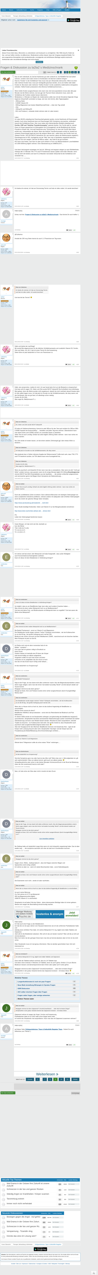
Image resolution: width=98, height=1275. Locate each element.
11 (75, 72)
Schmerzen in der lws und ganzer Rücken (25, 1189)
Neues (11, 10)
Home (4, 10)
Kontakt (13, 1263)
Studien (67, 10)
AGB (49, 1263)
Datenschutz (32, 1263)
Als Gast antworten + (8, 72)
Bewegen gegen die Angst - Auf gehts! (23, 1217)
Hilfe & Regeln (57, 10)
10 (72, 72)
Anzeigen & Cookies (41, 1263)
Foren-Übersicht (6, 1244)
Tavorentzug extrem (15, 1199)
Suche (32, 10)
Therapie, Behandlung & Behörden (22, 1244)
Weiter (75, 1079)
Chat (47, 10)
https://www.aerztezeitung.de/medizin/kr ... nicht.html (31, 503)
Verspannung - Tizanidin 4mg (19, 1231)
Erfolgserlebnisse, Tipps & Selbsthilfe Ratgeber (48, 1244)
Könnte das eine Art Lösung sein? (21, 1236)
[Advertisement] (47, 583)
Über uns (18, 1263)
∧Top (94, 1273)
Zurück (30, 1079)
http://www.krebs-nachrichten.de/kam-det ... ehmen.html (32, 511)
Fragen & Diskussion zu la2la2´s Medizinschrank (31, 67)
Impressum (25, 1263)
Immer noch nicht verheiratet (19, 1203)
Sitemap (67, 1263)
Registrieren (65, 13)
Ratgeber (40, 10)
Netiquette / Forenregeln (58, 1263)
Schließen (39, 62)
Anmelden (76, 13)
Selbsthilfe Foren (22, 10)
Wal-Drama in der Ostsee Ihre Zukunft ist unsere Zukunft (31, 1221)
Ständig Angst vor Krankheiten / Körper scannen (28, 1194)
